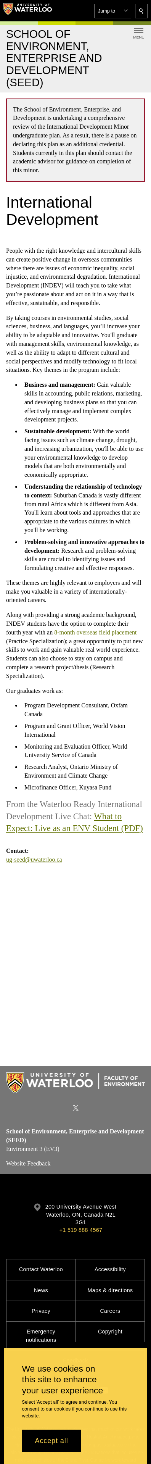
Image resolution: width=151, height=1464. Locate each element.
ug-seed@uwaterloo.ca (34, 859)
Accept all (51, 1441)
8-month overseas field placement (95, 632)
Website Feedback (28, 1164)
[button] (113, 11)
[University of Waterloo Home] (27, 10)
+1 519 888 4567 (80, 1230)
